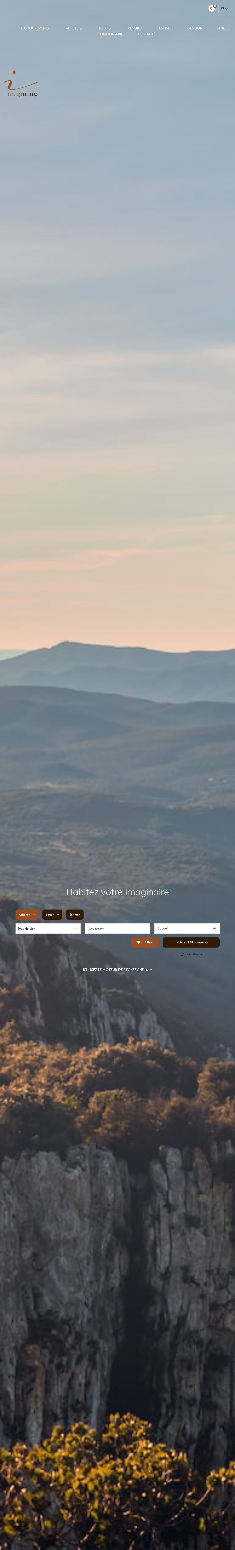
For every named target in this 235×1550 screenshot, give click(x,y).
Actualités (147, 34)
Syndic (223, 28)
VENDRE (134, 28)
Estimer (76, 914)
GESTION (195, 28)
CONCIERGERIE (110, 34)
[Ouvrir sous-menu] (52, 28)
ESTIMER (166, 28)
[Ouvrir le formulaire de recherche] (145, 942)
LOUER (104, 28)
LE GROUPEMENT (34, 28)
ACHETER (73, 28)
